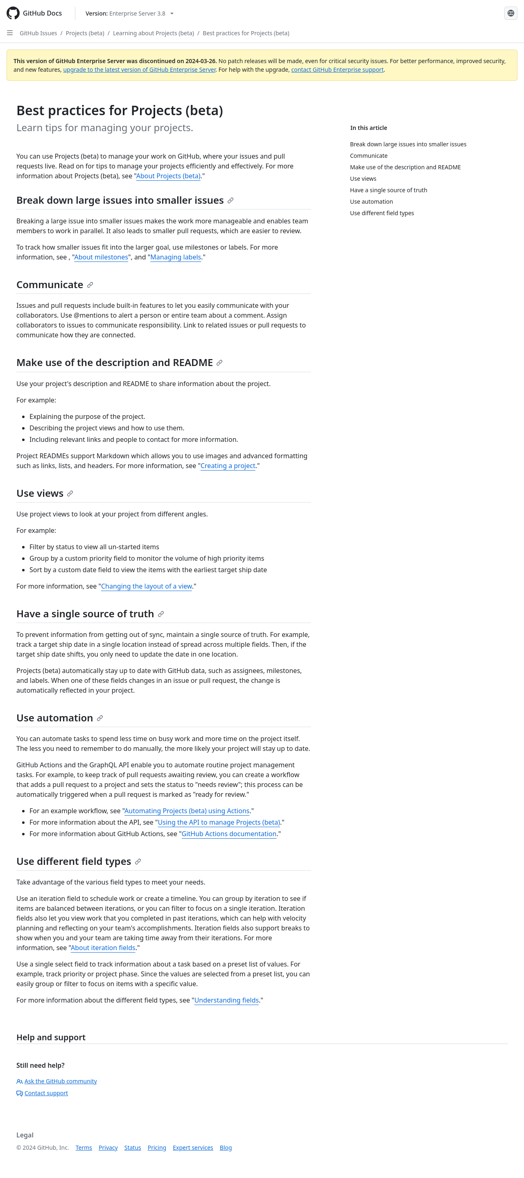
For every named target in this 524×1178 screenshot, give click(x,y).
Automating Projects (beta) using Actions (186, 810)
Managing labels (175, 257)
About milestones (101, 257)
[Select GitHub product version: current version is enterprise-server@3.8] (129, 13)
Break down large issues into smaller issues (125, 200)
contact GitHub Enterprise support (337, 69)
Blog (226, 1147)
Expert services (193, 1147)
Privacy (108, 1147)
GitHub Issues (38, 33)
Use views (44, 493)
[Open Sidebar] (9, 32)
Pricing (157, 1147)
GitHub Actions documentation (229, 833)
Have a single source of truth (90, 613)
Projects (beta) (85, 33)
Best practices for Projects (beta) (246, 33)
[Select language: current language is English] (510, 13)
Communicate (54, 284)
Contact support (42, 1093)
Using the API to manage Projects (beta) (219, 822)
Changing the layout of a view (146, 586)
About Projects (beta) (168, 175)
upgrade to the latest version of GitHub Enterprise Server (139, 69)
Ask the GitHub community (56, 1081)
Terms (84, 1147)
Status (132, 1147)
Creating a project (228, 465)
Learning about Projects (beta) (153, 33)
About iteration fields (103, 947)
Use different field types (78, 861)
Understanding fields (226, 1000)
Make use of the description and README (119, 362)
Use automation (59, 717)
